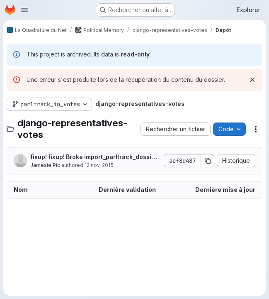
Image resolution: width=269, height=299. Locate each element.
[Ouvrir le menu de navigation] (24, 10)
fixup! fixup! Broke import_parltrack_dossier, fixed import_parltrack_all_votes (94, 157)
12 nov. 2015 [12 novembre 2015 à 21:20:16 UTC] (99, 165)
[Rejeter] (252, 80)
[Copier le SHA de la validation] (207, 160)
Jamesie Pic (45, 165)
